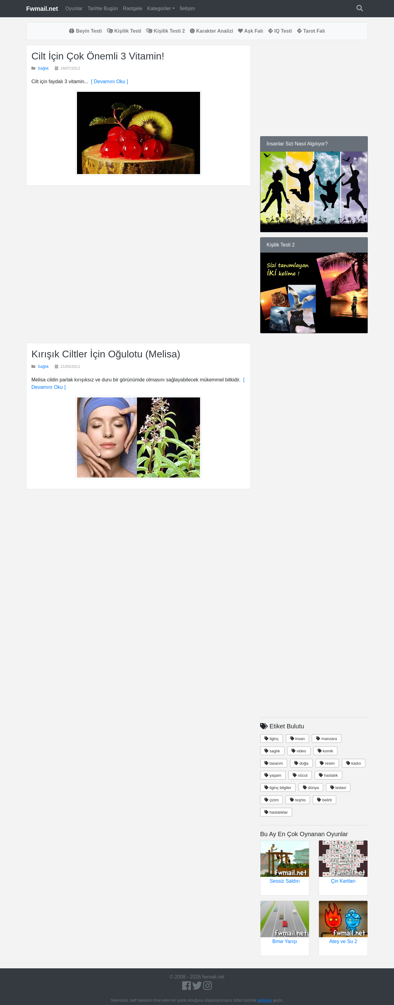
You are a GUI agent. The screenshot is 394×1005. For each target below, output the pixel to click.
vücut (300, 775)
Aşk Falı (250, 31)
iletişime (265, 1000)
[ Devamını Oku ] (108, 81)
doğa (301, 763)
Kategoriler (159, 8)
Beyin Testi (85, 31)
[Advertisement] (138, 264)
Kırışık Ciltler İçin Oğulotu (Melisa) (105, 354)
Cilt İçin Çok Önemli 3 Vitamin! (97, 56)
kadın (353, 763)
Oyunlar (73, 8)
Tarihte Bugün (102, 8)
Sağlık (43, 68)
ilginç (271, 738)
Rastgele (132, 8)
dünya (311, 787)
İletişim (187, 8)
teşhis (298, 800)
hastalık (328, 775)
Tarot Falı (311, 31)
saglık (272, 751)
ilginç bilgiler (277, 787)
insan (297, 738)
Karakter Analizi (211, 31)
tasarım (273, 763)
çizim (271, 800)
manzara (326, 738)
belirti (324, 800)
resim (327, 763)
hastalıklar (276, 812)
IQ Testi (280, 31)
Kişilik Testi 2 (165, 31)
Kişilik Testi (124, 31)
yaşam (272, 775)
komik (325, 751)
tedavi (338, 787)
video (298, 751)
